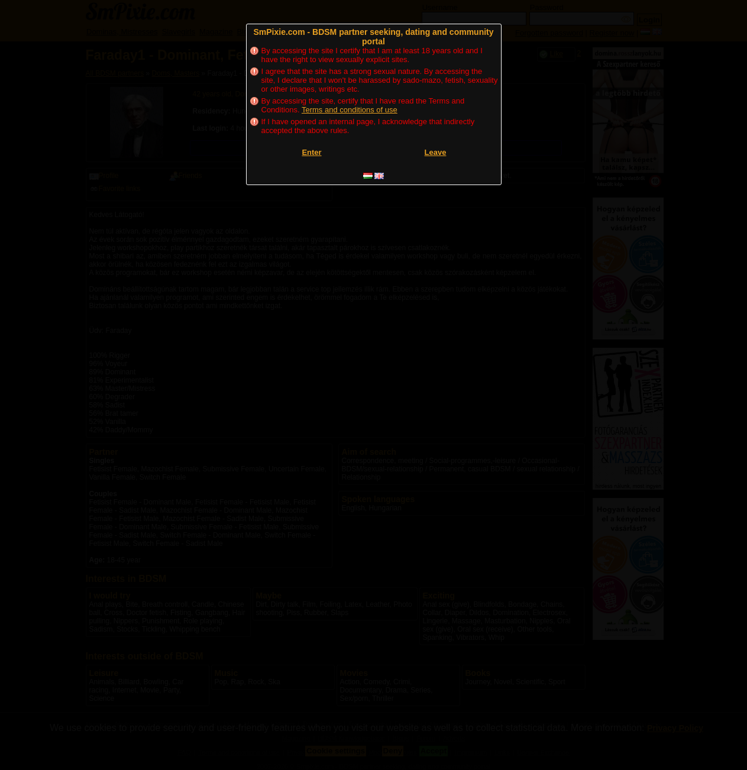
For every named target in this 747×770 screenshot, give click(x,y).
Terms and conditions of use (349, 109)
